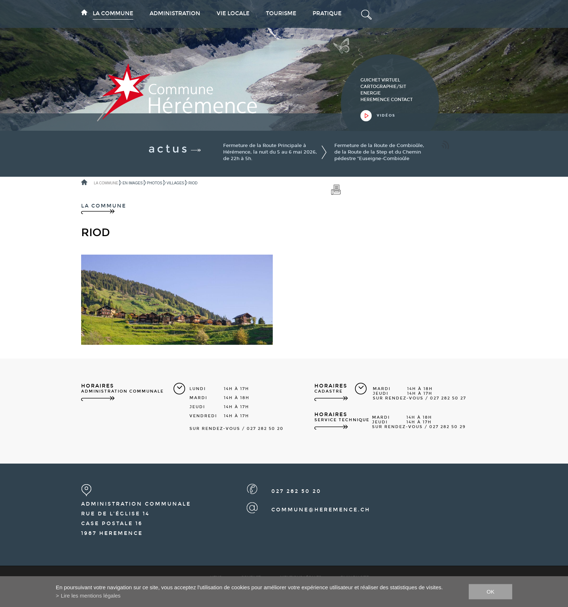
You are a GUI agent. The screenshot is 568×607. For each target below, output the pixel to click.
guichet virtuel (380, 80)
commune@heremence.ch (320, 510)
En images (132, 183)
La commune (113, 13)
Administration (175, 13)
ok (490, 591)
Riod (192, 183)
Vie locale (233, 13)
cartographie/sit (383, 86)
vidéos (386, 115)
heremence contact (386, 99)
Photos (154, 183)
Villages (175, 183)
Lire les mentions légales (91, 596)
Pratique (327, 13)
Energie (370, 93)
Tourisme (281, 13)
